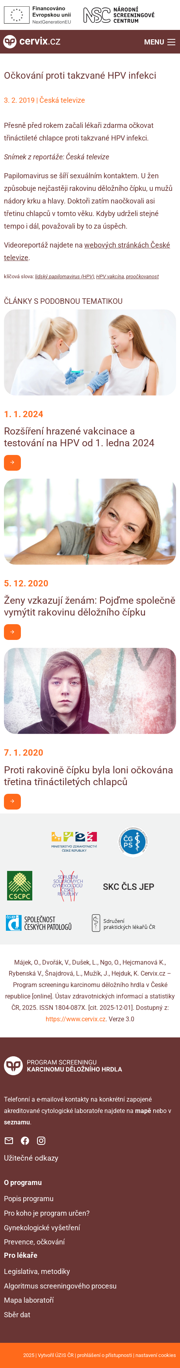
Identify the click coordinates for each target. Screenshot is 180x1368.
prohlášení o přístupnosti (104, 1355)
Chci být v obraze (15, 462)
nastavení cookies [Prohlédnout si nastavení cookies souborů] (155, 1355)
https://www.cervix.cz (76, 1019)
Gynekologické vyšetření (42, 1228)
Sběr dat (17, 1315)
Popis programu (29, 1198)
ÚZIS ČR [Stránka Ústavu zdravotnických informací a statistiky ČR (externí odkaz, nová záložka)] (64, 1355)
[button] (160, 41)
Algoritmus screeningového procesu (60, 1286)
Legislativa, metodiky (37, 1271)
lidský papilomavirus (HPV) (64, 276)
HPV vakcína (110, 276)
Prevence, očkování (34, 1242)
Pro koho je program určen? (47, 1213)
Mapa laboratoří (29, 1300)
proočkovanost (142, 276)
